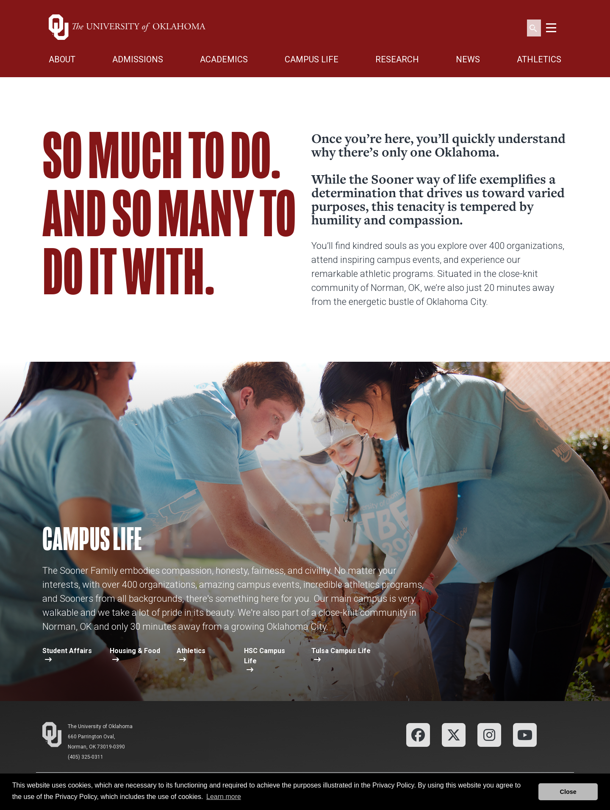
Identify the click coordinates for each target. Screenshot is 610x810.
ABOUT (62, 59)
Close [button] (568, 791)
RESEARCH (397, 59)
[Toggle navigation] (551, 27)
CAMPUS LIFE (311, 59)
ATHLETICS (539, 59)
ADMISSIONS (137, 59)
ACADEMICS (224, 59)
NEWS (468, 59)
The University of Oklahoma (100, 726)
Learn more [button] (223, 796)
